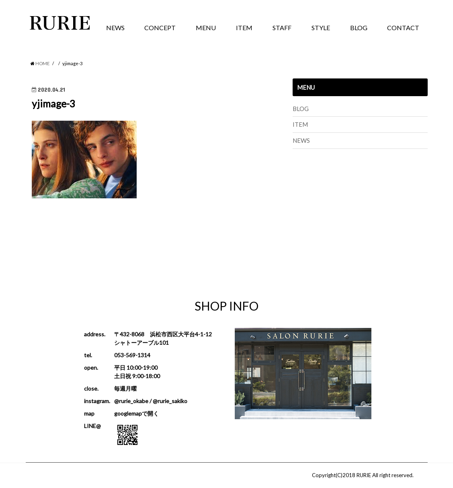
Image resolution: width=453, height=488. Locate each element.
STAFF (282, 27)
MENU (206, 27)
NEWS (115, 27)
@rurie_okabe (131, 400)
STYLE (321, 27)
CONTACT (403, 27)
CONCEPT (160, 27)
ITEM (244, 27)
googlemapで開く (136, 413)
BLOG (358, 27)
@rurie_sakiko (170, 400)
